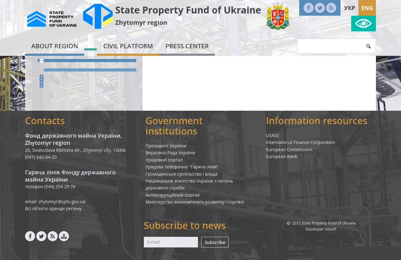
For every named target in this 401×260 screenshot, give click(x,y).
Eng (367, 8)
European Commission (289, 149)
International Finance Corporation (300, 142)
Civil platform (128, 46)
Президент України (166, 146)
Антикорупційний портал (173, 195)
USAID (272, 135)
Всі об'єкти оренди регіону (53, 208)
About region (54, 46)
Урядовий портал (164, 160)
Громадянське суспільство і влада (182, 174)
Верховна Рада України (170, 153)
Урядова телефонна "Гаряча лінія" (182, 167)
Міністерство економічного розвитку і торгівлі (195, 202)
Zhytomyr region (141, 22)
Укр (349, 8)
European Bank (281, 156)
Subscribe (215, 242)
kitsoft (330, 229)
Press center (187, 46)
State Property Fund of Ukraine (188, 9)
